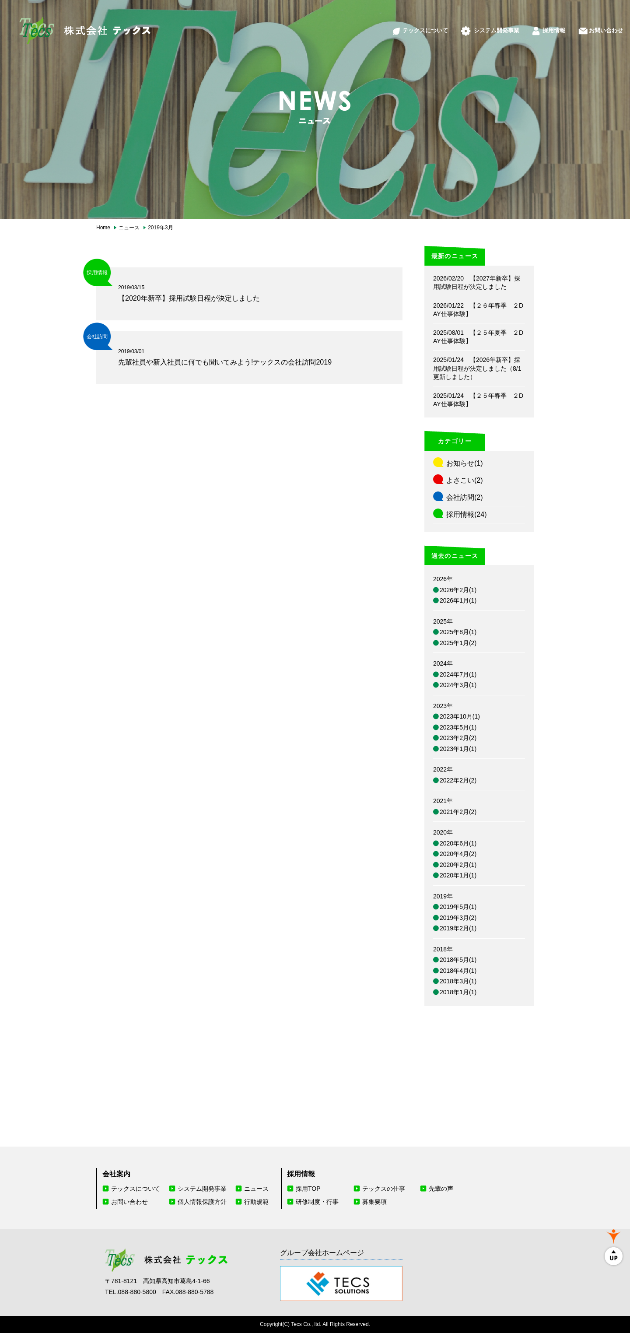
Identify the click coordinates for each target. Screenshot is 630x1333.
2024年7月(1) (458, 674)
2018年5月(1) (458, 959)
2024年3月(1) (458, 684)
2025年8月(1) (458, 631)
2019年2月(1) (458, 928)
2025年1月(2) (458, 642)
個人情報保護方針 (202, 1201)
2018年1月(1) (458, 992)
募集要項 (374, 1201)
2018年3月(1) (458, 981)
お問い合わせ (596, 25)
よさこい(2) (464, 480)
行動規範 (256, 1201)
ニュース (256, 1188)
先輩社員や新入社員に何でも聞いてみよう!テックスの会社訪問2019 (225, 362)
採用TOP (308, 1188)
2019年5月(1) (458, 906)
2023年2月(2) (458, 737)
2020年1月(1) (458, 875)
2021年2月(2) (458, 811)
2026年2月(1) (458, 589)
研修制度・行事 (317, 1201)
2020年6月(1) (458, 843)
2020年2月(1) (458, 864)
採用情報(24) (466, 514)
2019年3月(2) (458, 917)
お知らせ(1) (464, 463)
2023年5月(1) (458, 727)
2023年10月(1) (460, 716)
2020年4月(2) (458, 853)
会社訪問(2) (464, 497)
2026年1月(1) (458, 600)
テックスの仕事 (383, 1188)
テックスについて (390, 25)
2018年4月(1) (458, 970)
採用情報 (537, 25)
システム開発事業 (472, 25)
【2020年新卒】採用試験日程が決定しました (189, 298)
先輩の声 (441, 1188)
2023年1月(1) (458, 748)
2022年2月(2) (458, 780)
